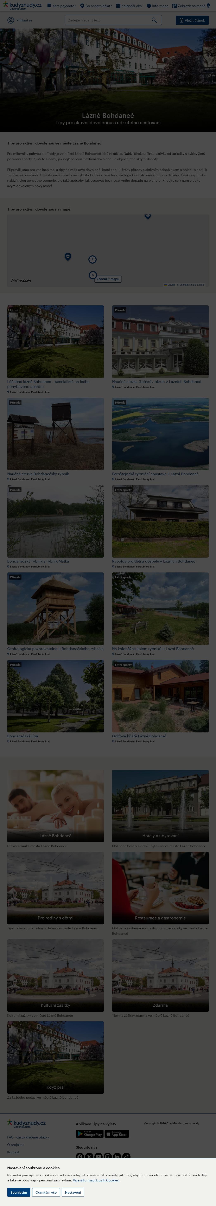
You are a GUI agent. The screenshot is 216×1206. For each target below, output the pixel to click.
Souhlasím (19, 1192)
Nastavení (73, 1192)
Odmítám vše (46, 1192)
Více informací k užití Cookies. (96, 1180)
